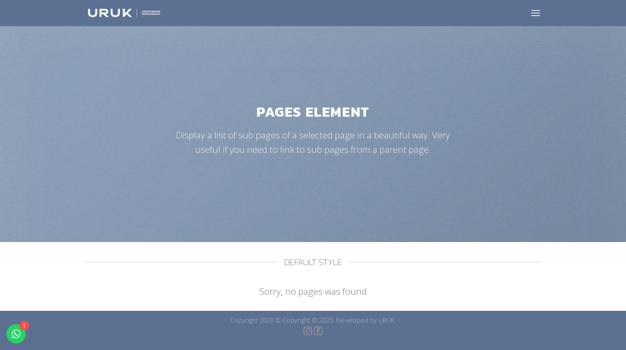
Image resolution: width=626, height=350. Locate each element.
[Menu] (535, 13)
